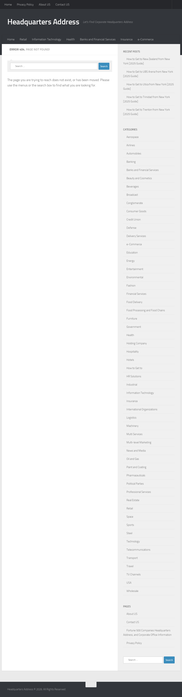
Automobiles (133, 153)
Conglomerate (134, 203)
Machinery (132, 426)
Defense (131, 227)
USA (128, 582)
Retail (23, 39)
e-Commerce (146, 39)
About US (44, 4)
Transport (132, 558)
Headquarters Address (43, 21)
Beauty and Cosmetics (139, 178)
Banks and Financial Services (97, 39)
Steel (129, 533)
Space (129, 516)
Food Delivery (134, 302)
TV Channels (133, 574)
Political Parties (135, 483)
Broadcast (132, 194)
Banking (131, 161)
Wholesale (132, 591)
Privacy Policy (25, 4)
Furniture (131, 318)
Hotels (130, 360)
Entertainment (134, 269)
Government (133, 327)
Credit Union (133, 219)
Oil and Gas (132, 459)
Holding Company (136, 343)
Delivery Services (136, 236)
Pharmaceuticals (135, 475)
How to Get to (134, 368)
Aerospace (132, 137)
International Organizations (141, 409)
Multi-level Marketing (138, 442)
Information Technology (46, 39)
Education (132, 252)
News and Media (136, 450)
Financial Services (136, 293)
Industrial (131, 384)
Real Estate (132, 500)
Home (8, 4)
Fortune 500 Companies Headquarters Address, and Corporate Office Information (147, 632)
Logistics (131, 417)
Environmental (134, 277)
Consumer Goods (136, 211)
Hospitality (132, 351)
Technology (133, 541)
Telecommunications (138, 549)
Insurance (127, 39)
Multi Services (134, 434)
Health (70, 39)
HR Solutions (133, 376)
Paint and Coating (136, 467)
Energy (130, 260)
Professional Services (138, 492)
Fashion (130, 285)
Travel (129, 566)
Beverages (132, 186)
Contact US (62, 4)
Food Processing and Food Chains (145, 310)
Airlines (130, 145)
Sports (130, 525)
